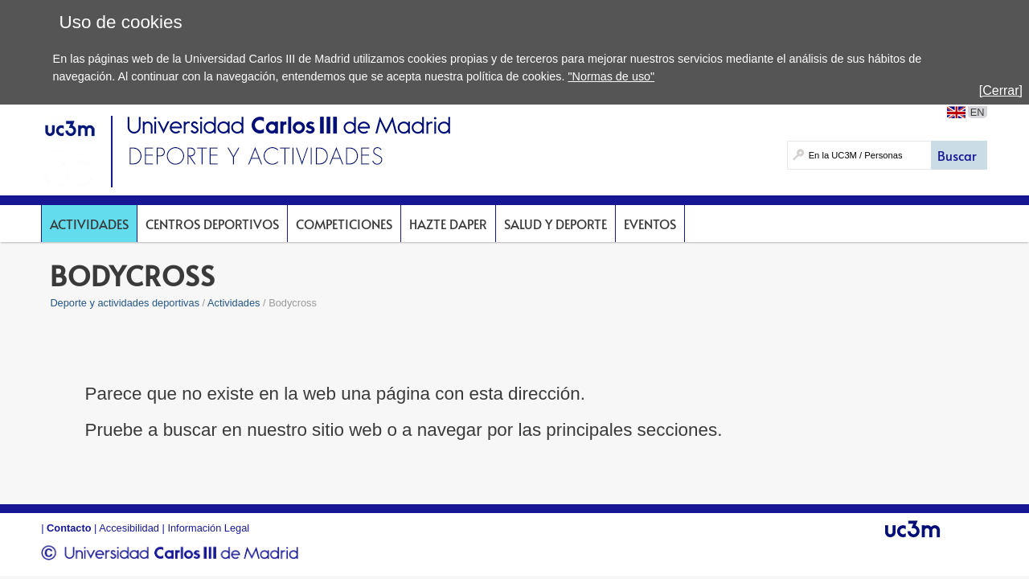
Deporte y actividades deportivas (124, 303)
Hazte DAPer (448, 223)
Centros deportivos (212, 223)
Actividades (89, 223)
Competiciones (344, 223)
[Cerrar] (1001, 90)
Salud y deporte (555, 223)
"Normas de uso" (611, 76)
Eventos (650, 223)
